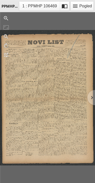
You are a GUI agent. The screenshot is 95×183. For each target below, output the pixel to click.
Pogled (82, 6)
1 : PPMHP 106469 (39, 7)
